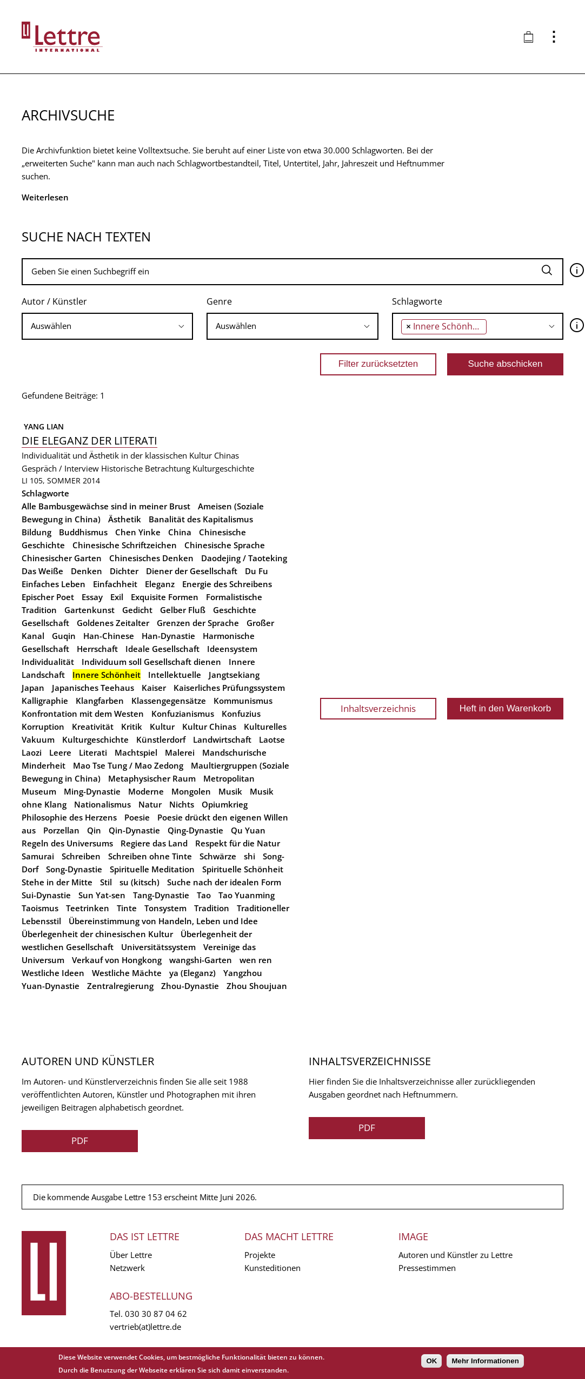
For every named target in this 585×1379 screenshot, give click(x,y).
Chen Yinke (138, 532)
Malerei (180, 752)
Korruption (43, 726)
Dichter (124, 571)
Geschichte (234, 609)
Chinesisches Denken (151, 558)
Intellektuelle (174, 674)
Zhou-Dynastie (190, 985)
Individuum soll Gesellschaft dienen (151, 661)
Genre (219, 301)
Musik (230, 791)
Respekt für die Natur (237, 843)
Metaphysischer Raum (152, 778)
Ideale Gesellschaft (162, 648)
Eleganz (160, 583)
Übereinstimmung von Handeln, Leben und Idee (163, 921)
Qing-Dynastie (195, 830)
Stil (106, 882)
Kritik (131, 726)
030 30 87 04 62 (156, 1313)
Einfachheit (115, 583)
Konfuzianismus (182, 713)
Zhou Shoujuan (257, 985)
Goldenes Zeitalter (113, 622)
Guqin (64, 635)
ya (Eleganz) (192, 972)
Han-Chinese (108, 635)
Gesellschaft (45, 622)
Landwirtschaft (222, 739)
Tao (204, 895)
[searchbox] (107, 326)
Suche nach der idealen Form (224, 882)
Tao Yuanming (246, 895)
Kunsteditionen (272, 1267)
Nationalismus (102, 804)
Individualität (48, 661)
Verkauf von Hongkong (117, 959)
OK (431, 1361)
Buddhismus (83, 532)
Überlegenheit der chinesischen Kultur (97, 934)
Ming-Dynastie (92, 791)
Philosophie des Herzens (69, 817)
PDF (79, 1140)
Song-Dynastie (74, 869)
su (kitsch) (139, 882)
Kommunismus (243, 700)
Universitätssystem (158, 946)
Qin (94, 830)
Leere (60, 752)
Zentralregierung (120, 985)
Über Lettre (131, 1254)
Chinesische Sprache (224, 545)
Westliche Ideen (53, 972)
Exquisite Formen (164, 596)
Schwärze (218, 856)
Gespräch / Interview (60, 468)
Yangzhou (242, 972)
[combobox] (107, 326)
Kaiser (154, 687)
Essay (92, 596)
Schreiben (81, 856)
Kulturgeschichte (223, 468)
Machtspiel (136, 752)
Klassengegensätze (168, 700)
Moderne (146, 791)
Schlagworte (417, 301)
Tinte (127, 908)
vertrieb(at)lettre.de (145, 1326)
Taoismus (40, 908)
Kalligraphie (45, 700)
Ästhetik (124, 519)
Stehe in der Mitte (57, 882)
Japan (33, 687)
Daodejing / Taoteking (244, 558)
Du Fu (256, 571)
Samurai (38, 856)
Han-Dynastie (168, 635)
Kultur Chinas (209, 726)
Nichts (181, 804)
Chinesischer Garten (62, 558)
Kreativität (93, 726)
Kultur (162, 726)
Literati (93, 752)
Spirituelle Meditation (152, 869)
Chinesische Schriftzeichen (124, 545)
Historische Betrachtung (145, 468)
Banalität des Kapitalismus (201, 519)
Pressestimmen (427, 1267)
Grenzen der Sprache (198, 622)
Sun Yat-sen (101, 895)
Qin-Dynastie (134, 830)
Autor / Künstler (54, 301)
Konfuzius (241, 713)
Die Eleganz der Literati (89, 440)
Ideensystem (232, 648)
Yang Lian (43, 426)
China (179, 532)
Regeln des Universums (67, 843)
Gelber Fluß (182, 609)
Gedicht (137, 609)
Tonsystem (165, 908)
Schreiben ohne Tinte (150, 856)
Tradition (211, 908)
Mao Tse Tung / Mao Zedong (128, 765)
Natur (150, 804)
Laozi (32, 752)
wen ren (256, 959)
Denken (86, 571)
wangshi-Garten (200, 959)
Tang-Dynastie (161, 895)
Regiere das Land (154, 843)
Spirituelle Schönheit (242, 869)
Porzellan (61, 830)
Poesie (137, 817)
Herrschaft (97, 648)
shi (249, 856)
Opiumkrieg (225, 804)
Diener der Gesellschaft (191, 571)
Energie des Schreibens (227, 583)
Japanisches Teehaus (93, 687)
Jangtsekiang (234, 674)
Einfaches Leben (53, 583)
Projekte (259, 1254)
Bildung (36, 532)
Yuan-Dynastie (50, 985)
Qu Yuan (248, 830)
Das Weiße (42, 571)
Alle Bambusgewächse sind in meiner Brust (106, 506)
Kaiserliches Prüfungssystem (229, 687)
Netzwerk (127, 1267)
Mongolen (191, 791)
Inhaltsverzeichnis (378, 708)
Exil (116, 596)
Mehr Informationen (484, 1361)
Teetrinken (87, 908)
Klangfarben (100, 700)
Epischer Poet (48, 596)
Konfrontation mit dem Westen (83, 713)
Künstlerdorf (160, 739)
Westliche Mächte (127, 972)
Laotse (272, 739)
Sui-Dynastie (46, 895)
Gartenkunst (89, 609)
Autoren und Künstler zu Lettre (455, 1254)
